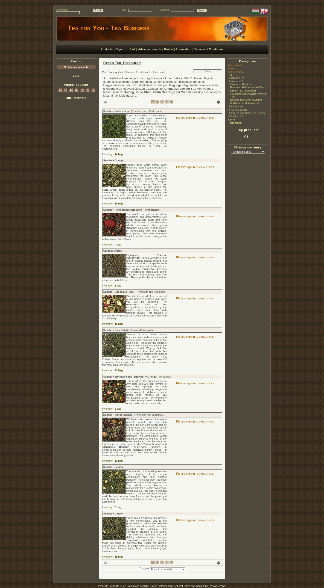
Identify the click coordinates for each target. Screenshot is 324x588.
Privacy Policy (218, 586)
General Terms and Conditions (191, 586)
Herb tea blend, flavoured (244, 103)
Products (103, 586)
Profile (153, 586)
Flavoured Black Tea (241, 84)
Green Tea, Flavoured (243, 90)
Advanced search (138, 586)
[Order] (167, 569)
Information (165, 586)
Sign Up (114, 586)
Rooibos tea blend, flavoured (246, 99)
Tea (121, 72)
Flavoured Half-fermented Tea (247, 87)
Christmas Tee (237, 116)
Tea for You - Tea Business (109, 28)
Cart (123, 586)
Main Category (109, 72)
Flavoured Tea (132, 72)
